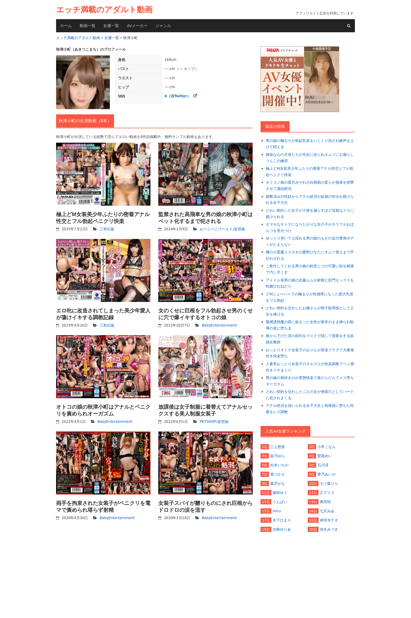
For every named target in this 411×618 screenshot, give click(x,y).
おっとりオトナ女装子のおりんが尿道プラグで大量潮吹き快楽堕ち (310, 353)
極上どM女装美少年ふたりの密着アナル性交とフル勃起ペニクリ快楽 (309, 171)
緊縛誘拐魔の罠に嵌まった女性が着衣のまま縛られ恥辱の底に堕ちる (310, 325)
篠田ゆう (280, 492)
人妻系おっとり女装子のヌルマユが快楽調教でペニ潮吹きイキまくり (310, 366)
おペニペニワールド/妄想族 (222, 229)
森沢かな (277, 483)
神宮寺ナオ (329, 520)
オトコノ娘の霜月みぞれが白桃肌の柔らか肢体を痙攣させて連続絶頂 (310, 185)
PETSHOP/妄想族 (214, 421)
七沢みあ (327, 511)
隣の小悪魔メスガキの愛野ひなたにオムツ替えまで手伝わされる (310, 255)
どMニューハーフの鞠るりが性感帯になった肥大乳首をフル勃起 (309, 297)
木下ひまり (282, 520)
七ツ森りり (329, 483)
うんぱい (280, 501)
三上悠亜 (277, 446)
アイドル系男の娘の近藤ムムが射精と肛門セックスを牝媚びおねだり (310, 283)
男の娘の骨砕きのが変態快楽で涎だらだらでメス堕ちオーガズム (310, 380)
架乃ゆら (277, 456)
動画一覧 (87, 25)
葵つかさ (277, 474)
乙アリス (327, 492)
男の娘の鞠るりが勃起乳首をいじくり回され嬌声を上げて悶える (310, 143)
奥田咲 (325, 501)
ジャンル (163, 25)
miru (277, 511)
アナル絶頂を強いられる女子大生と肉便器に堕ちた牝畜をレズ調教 (310, 408)
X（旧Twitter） (178, 96)
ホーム (66, 25)
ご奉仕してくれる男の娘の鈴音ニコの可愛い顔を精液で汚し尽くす (310, 269)
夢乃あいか (326, 474)
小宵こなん (326, 446)
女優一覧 (111, 25)
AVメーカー (137, 25)
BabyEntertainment (219, 325)
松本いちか (279, 465)
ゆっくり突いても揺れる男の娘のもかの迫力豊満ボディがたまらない (310, 241)
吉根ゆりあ (282, 529)
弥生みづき (329, 529)
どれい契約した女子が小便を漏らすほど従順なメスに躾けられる (310, 213)
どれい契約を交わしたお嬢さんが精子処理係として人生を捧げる (310, 311)
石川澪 (322, 465)
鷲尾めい (324, 456)
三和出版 (107, 229)
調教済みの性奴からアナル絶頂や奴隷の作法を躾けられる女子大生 (310, 199)
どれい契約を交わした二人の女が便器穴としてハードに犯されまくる (310, 394)
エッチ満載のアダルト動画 (104, 9)
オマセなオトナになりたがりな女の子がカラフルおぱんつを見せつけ (310, 227)
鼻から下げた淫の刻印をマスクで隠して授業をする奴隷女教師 (310, 338)
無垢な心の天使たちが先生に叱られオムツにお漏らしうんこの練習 (310, 157)
